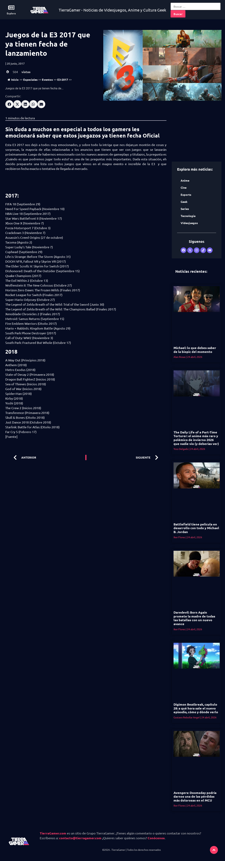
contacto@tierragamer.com (80, 838)
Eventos (47, 79)
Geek (184, 202)
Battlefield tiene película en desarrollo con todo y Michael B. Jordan (196, 528)
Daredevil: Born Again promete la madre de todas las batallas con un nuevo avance (194, 618)
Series (185, 209)
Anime (185, 180)
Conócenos (156, 838)
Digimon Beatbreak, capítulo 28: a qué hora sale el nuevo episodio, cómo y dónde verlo (196, 708)
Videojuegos (189, 223)
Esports (186, 194)
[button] (9, 104)
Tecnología (188, 216)
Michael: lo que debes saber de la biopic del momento (195, 350)
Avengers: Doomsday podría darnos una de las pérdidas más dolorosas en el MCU (195, 796)
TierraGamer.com (53, 833)
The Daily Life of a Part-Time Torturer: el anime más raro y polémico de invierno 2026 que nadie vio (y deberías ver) (196, 438)
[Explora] (11, 7)
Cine (183, 187)
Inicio (13, 79)
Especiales (30, 79)
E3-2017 (62, 79)
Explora (11, 13)
